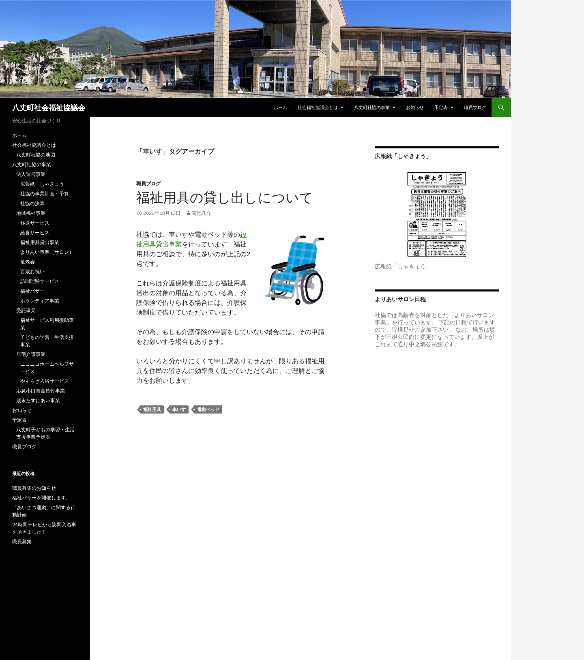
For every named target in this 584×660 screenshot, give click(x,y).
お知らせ (415, 107)
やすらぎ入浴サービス (44, 381)
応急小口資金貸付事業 (40, 391)
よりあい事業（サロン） (47, 252)
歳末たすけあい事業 (38, 400)
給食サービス (34, 232)
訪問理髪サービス (39, 281)
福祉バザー (32, 291)
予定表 (441, 107)
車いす (179, 409)
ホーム (280, 107)
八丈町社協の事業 (372, 107)
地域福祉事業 (30, 213)
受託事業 (26, 310)
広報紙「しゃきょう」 (44, 184)
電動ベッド (208, 409)
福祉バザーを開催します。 (41, 498)
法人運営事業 (30, 174)
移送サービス (34, 223)
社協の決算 (32, 203)
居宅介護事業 (30, 354)
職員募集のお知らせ (34, 488)
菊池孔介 (201, 213)
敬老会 (27, 262)
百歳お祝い (32, 271)
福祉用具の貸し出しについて (224, 197)
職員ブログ (475, 107)
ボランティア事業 (39, 301)
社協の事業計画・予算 (44, 194)
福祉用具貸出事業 (39, 242)
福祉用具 (152, 409)
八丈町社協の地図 (35, 155)
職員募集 (22, 541)
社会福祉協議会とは (318, 107)
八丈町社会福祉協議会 (48, 107)
